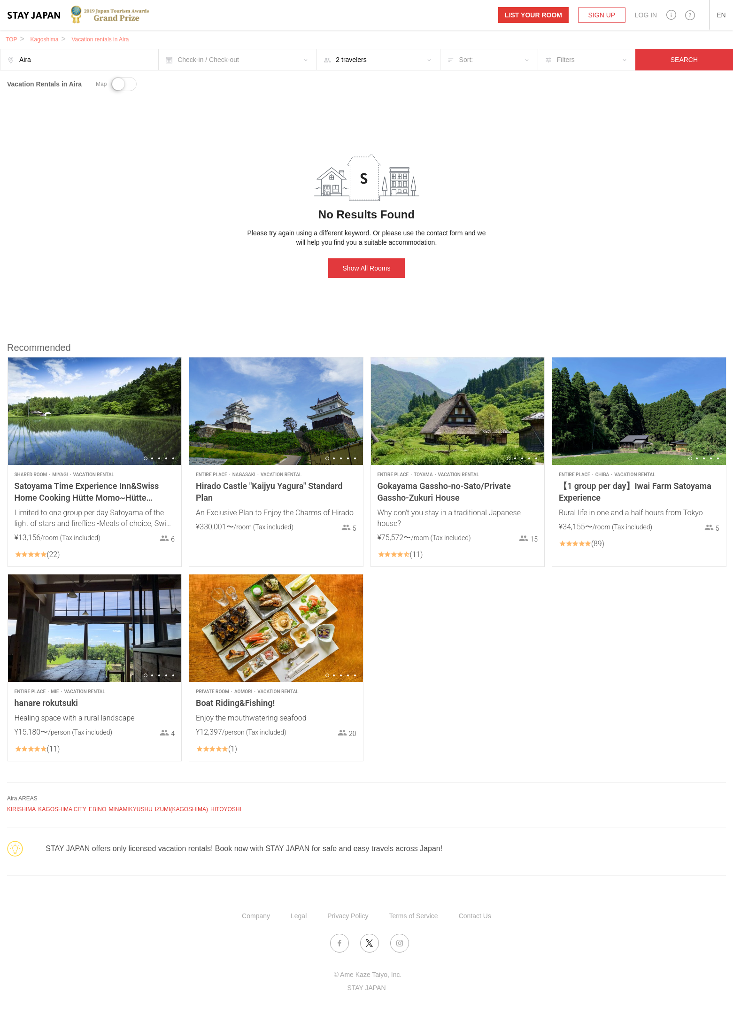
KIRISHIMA (21, 809)
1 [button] (145, 458)
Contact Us (475, 916)
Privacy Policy (347, 916)
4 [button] (166, 458)
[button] (671, 15)
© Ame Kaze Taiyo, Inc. (368, 974)
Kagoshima (44, 39)
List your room (533, 15)
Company (256, 916)
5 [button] (173, 458)
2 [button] (152, 458)
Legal (299, 916)
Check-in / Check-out (208, 59)
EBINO (97, 809)
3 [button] (159, 458)
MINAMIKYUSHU (130, 809)
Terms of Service (413, 916)
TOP (11, 39)
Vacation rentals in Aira (100, 39)
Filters (566, 59)
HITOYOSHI (225, 809)
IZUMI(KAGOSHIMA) (181, 809)
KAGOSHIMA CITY (62, 809)
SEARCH (684, 59)
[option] (95, 411)
